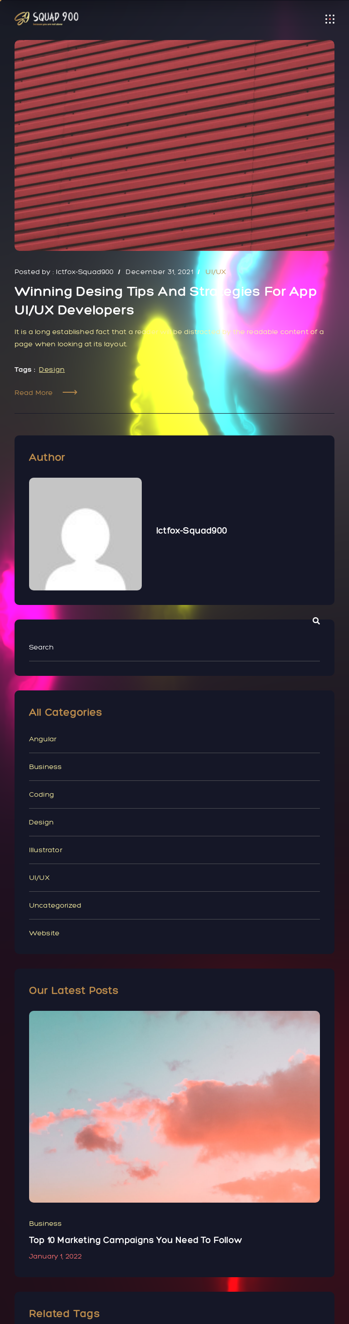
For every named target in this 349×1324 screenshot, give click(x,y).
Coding (41, 794)
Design (52, 369)
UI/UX (39, 877)
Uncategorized (55, 905)
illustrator (45, 849)
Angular (42, 738)
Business (45, 766)
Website (44, 933)
